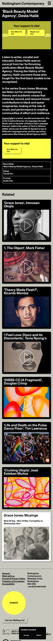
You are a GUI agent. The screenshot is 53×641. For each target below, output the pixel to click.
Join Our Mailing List (15, 620)
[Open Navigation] (49, 3)
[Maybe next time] (36, 33)
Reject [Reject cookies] (39, 635)
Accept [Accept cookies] (26, 635)
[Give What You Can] (17, 33)
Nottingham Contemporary (23, 3)
